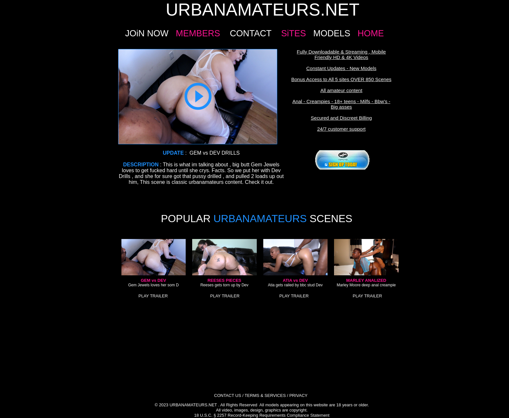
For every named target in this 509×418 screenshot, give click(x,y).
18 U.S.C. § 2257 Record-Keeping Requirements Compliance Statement (261, 415)
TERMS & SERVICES (265, 395)
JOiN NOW (146, 33)
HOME (371, 33)
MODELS (331, 33)
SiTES (293, 33)
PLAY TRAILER (153, 295)
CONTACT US (227, 395)
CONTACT (250, 33)
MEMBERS (198, 33)
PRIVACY (298, 395)
